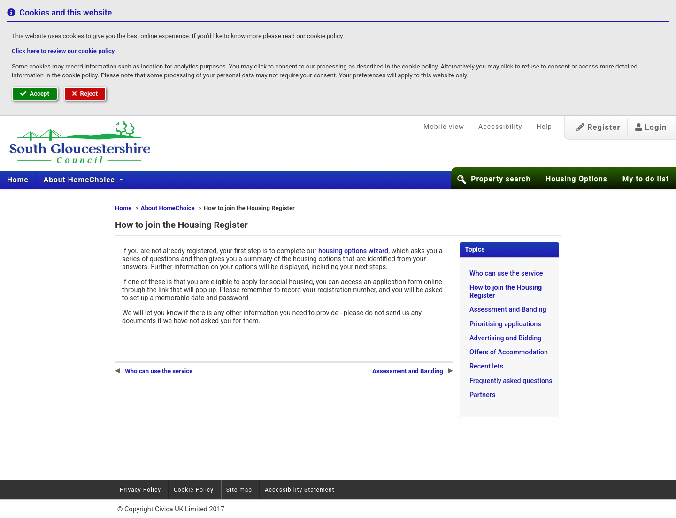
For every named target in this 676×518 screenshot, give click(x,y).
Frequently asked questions (511, 381)
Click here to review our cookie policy (63, 50)
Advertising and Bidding (505, 338)
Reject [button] (85, 93)
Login (651, 127)
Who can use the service (506, 274)
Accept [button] (34, 93)
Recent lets (486, 366)
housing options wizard (353, 251)
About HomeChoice (80, 180)
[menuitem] (18, 180)
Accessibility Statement (299, 490)
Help (544, 127)
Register (598, 127)
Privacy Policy (140, 490)
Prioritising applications (505, 324)
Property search (500, 179)
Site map (239, 490)
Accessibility (500, 127)
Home (18, 180)
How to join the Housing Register (505, 292)
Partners (482, 395)
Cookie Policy (194, 490)
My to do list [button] (645, 179)
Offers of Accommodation (508, 352)
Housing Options (576, 179)
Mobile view (443, 127)
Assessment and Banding (507, 310)
